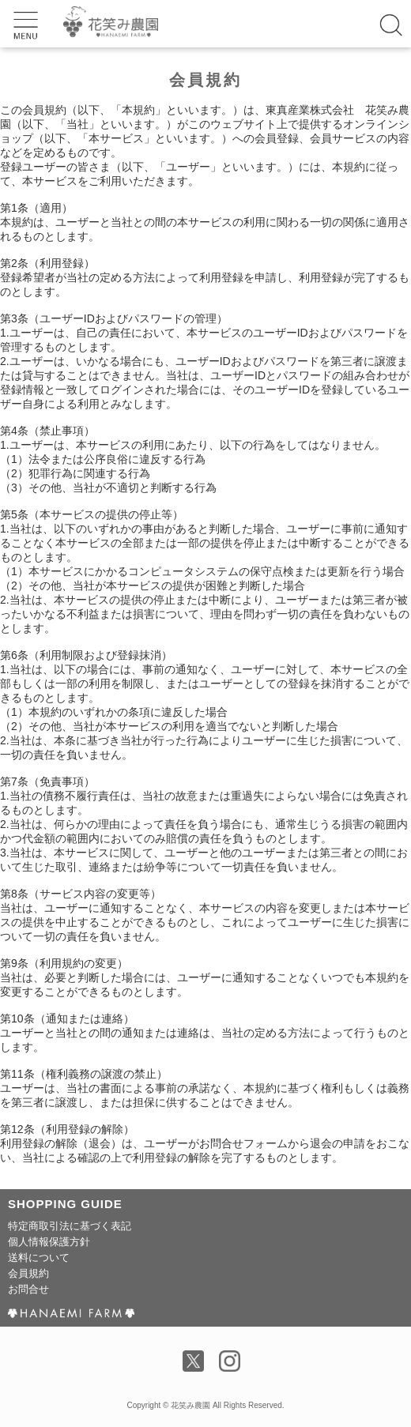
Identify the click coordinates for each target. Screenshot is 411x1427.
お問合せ (28, 1289)
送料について (39, 1257)
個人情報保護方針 (49, 1242)
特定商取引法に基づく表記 (69, 1226)
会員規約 (28, 1273)
